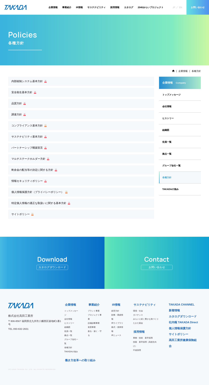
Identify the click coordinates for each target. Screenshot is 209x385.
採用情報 (114, 7)
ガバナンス (138, 315)
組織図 (165, 130)
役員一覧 (166, 142)
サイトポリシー (178, 334)
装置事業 (92, 327)
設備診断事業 (94, 323)
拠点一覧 (166, 154)
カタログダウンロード (183, 316)
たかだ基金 (138, 323)
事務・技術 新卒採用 (143, 338)
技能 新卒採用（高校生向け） (145, 344)
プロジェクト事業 (95, 317)
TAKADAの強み (170, 189)
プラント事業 (94, 311)
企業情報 (53, 7)
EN (180, 7)
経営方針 (115, 311)
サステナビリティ (96, 7)
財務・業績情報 (117, 317)
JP (174, 7)
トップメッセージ (171, 94)
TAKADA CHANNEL (182, 304)
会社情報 (166, 106)
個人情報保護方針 (180, 328)
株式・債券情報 (117, 329)
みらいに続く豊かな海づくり (146, 319)
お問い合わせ (198, 7)
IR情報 (79, 7)
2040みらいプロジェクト (150, 7)
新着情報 (174, 310)
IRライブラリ (117, 323)
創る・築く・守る (95, 333)
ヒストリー (168, 118)
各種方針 (166, 177)
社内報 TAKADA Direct (183, 322)
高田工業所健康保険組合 (183, 343)
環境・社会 (138, 311)
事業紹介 (66, 7)
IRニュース (116, 335)
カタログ (128, 7)
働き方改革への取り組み (66, 360)
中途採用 (137, 350)
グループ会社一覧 (171, 165)
